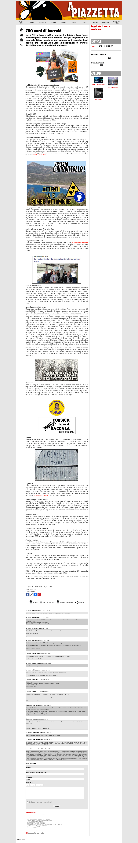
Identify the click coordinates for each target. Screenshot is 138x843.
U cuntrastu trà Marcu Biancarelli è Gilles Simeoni (36, 820)
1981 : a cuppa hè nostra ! (113, 87)
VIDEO (84, 22)
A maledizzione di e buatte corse (98, 84)
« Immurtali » (29, 827)
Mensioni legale (21, 839)
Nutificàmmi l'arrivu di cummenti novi (40, 802)
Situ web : (29, 777)
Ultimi (93, 46)
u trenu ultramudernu (80, 243)
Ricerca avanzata (93, 67)
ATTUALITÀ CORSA (21, 22)
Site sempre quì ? (30, 818)
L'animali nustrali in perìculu (32, 821)
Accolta (18, 26)
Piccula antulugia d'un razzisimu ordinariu (34, 822)
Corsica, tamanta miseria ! (31, 815)
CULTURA (63, 22)
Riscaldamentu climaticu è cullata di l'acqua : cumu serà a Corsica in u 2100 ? (41, 824)
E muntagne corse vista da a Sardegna (34, 825)
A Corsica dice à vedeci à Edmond (33, 814)
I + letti (100, 46)
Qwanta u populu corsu (31, 826)
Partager (79, 602)
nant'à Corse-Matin (39, 155)
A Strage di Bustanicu (41, 495)
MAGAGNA (53, 22)
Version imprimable (65, 602)
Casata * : (29, 767)
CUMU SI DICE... (106, 22)
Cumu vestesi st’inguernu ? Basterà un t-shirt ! (35, 819)
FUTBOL (32, 22)
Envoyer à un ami (47, 602)
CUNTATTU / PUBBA (116, 22)
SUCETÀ (74, 22)
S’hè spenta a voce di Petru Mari (33, 817)
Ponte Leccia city (98, 99)
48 (42, 832)
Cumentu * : (30, 782)
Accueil (34, 602)
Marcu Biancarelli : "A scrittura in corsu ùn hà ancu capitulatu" (38, 828)
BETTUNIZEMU (42, 22)
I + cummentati (108, 46)
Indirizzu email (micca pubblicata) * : (37, 772)
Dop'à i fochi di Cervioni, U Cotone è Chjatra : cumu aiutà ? (38, 829)
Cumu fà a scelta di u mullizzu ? (32, 823)
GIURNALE (95, 22)
